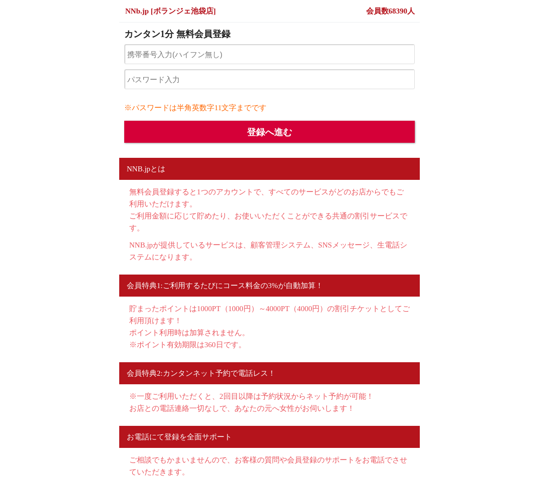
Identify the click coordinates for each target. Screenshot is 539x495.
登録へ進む (269, 132)
